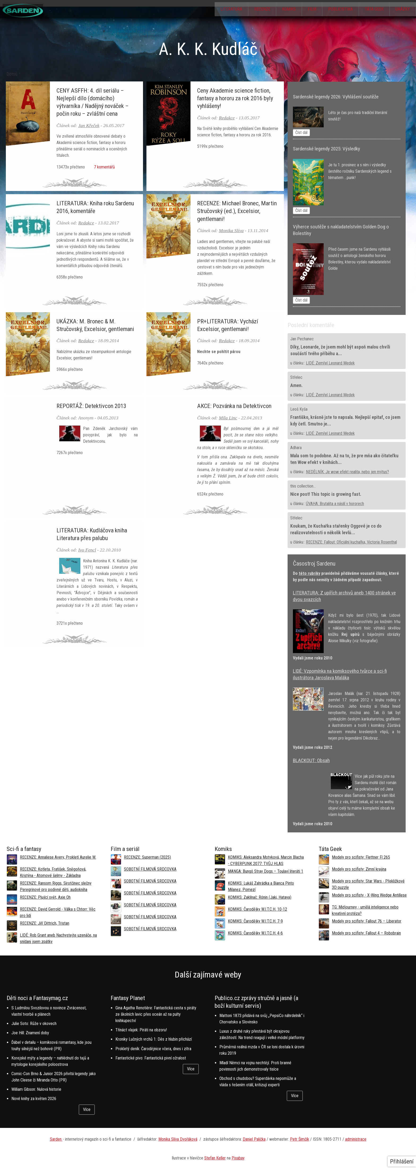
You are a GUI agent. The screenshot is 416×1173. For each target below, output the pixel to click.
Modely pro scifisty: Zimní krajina (359, 869)
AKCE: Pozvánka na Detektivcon (234, 405)
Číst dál (301, 132)
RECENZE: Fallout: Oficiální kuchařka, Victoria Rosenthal (351, 542)
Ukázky (402, 9)
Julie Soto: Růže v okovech (34, 1023)
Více (86, 1109)
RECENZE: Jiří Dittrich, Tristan (44, 923)
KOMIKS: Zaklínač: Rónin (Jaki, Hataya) (259, 897)
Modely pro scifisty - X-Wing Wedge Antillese (369, 895)
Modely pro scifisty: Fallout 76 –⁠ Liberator (366, 921)
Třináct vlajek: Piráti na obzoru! (141, 1029)
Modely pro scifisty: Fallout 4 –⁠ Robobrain (366, 933)
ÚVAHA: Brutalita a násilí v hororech (335, 503)
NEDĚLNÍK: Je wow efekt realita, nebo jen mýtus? (347, 471)
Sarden (56, 1139)
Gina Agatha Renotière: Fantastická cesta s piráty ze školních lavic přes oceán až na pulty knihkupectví (155, 1014)
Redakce (227, 117)
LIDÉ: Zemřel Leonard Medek (330, 363)
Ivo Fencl (87, 550)
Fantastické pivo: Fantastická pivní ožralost (150, 1058)
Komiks (280, 9)
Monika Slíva (231, 230)
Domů (12, 74)
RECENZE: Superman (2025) (147, 857)
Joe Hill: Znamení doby (30, 1032)
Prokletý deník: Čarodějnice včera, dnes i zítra (153, 1048)
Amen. (296, 385)
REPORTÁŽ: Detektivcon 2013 (91, 405)
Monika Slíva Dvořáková (177, 1139)
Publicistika (335, 9)
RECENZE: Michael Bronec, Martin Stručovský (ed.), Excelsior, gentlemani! (237, 211)
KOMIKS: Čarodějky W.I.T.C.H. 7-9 (255, 921)
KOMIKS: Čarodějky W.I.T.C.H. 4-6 (255, 933)
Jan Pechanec (302, 338)
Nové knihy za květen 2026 (33, 1098)
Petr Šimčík (299, 1139)
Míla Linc (228, 417)
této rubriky (309, 573)
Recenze (251, 9)
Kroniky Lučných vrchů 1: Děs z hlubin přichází (153, 1039)
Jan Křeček (88, 125)
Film (305, 9)
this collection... (303, 486)
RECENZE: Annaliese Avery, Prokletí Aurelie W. (58, 857)
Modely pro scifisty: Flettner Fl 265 (361, 857)
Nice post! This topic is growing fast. (325, 494)
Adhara (296, 447)
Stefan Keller (215, 1158)
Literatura (218, 9)
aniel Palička (255, 1139)
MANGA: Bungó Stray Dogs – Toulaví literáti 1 (265, 871)
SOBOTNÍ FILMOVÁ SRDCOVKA (150, 869)
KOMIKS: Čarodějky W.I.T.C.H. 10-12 (257, 909)
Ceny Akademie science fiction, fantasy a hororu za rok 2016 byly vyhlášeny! (235, 98)
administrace (355, 1139)
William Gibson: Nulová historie (36, 1089)
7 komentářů (103, 167)
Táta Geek (371, 9)
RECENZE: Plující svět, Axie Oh (45, 897)
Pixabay (238, 1158)
